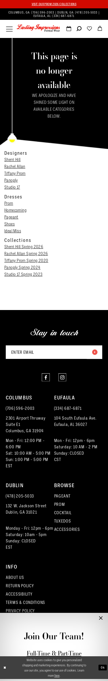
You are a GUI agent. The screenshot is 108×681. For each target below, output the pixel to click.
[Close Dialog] (5, 669)
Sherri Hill (12, 160)
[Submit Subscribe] (94, 353)
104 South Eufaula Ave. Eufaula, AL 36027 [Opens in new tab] (75, 423)
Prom (8, 203)
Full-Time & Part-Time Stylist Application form (54, 657)
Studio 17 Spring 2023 (23, 274)
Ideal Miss (12, 231)
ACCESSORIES (67, 531)
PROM (59, 506)
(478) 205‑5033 (20, 498)
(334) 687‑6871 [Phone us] (63, 16)
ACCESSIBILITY (19, 596)
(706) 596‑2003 (20, 410)
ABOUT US (15, 579)
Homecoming (15, 210)
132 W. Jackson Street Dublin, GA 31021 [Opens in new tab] (26, 511)
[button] (9, 29)
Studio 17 (12, 187)
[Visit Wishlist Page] (89, 30)
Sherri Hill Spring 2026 (23, 247)
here (57, 677)
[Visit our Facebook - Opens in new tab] (45, 378)
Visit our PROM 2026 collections (54, 4)
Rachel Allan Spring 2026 (26, 254)
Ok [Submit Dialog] (103, 670)
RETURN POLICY (20, 588)
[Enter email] (54, 353)
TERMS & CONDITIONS (25, 604)
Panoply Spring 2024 (22, 267)
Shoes (9, 224)
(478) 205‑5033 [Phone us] (86, 12)
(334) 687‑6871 (68, 410)
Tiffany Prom (15, 173)
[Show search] (79, 30)
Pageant (11, 217)
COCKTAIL (63, 514)
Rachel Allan (14, 166)
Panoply (11, 180)
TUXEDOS (62, 523)
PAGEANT (62, 498)
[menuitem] (54, 14)
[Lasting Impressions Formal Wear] (38, 28)
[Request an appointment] (68, 30)
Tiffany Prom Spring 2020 (26, 261)
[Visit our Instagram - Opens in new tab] (62, 378)
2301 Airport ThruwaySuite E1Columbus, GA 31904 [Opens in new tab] (26, 426)
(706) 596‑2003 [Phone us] (43, 12)
